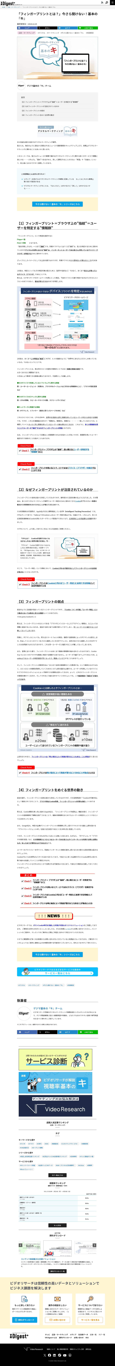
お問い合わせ (57, 1319)
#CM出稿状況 (24, 1148)
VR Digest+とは (51, 1337)
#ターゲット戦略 (37, 1148)
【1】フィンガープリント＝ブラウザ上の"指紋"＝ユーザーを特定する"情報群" (50, 102)
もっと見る (57, 1225)
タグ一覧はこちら (57, 1175)
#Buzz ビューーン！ (26, 1169)
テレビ (47, 1334)
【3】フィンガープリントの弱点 (33, 110)
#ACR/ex (81, 1165)
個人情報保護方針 (62, 1349)
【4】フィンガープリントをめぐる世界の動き (37, 115)
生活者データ (83, 1334)
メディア (73, 1334)
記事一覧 (93, 1334)
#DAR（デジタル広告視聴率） (65, 1165)
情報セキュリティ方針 (77, 1349)
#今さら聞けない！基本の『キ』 (72, 33)
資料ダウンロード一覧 (57, 1271)
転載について (51, 1349)
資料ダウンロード (24, 1319)
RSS (87, 1337)
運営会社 (88, 1349)
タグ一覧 (102, 1334)
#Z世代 (39, 1144)
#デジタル (41, 33)
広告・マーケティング (27, 33)
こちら (68, 929)
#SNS (46, 1144)
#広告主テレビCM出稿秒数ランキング (55, 1156)
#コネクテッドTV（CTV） (69, 1144)
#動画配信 (55, 1144)
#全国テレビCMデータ (45, 1165)
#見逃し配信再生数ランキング (29, 1156)
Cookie (78, 501)
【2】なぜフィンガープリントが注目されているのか (40, 106)
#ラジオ (22, 1144)
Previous (20, 1245)
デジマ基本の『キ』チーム (47, 1008)
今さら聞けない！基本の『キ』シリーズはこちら (57, 204)
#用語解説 (89, 33)
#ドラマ (31, 1144)
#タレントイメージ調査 (27, 1165)
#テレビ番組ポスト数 (86, 1156)
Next (94, 1245)
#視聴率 (89, 1165)
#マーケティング (53, 33)
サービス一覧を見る (90, 1319)
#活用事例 (73, 1156)
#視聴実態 (84, 1144)
